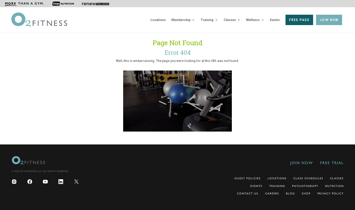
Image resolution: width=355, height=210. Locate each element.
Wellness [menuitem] (253, 20)
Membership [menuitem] (180, 20)
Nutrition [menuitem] (334, 186)
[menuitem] (24, 3)
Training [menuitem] (207, 20)
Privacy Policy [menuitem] (330, 193)
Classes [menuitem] (230, 20)
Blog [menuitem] (290, 193)
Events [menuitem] (275, 20)
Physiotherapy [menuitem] (305, 186)
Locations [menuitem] (158, 20)
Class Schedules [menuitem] (308, 178)
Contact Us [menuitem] (247, 193)
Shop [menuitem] (306, 193)
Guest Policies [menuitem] (248, 178)
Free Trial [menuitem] (332, 162)
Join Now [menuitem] (301, 162)
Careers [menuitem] (272, 193)
